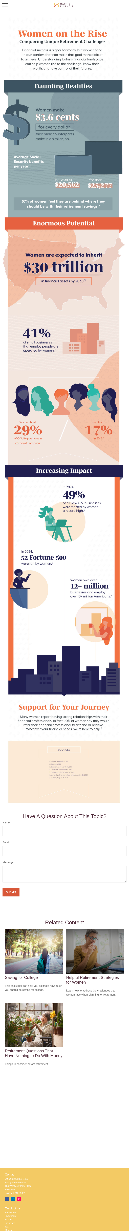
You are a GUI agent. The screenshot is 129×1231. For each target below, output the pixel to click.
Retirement (10, 1212)
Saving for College (21, 977)
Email (6, 842)
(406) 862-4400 (20, 1179)
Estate (8, 1219)
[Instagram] (19, 1199)
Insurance (10, 1223)
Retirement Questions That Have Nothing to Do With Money (33, 1053)
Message (8, 862)
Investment (10, 1216)
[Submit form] (11, 892)
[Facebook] (7, 1199)
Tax (7, 1226)
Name (6, 822)
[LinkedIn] (13, 1199)
